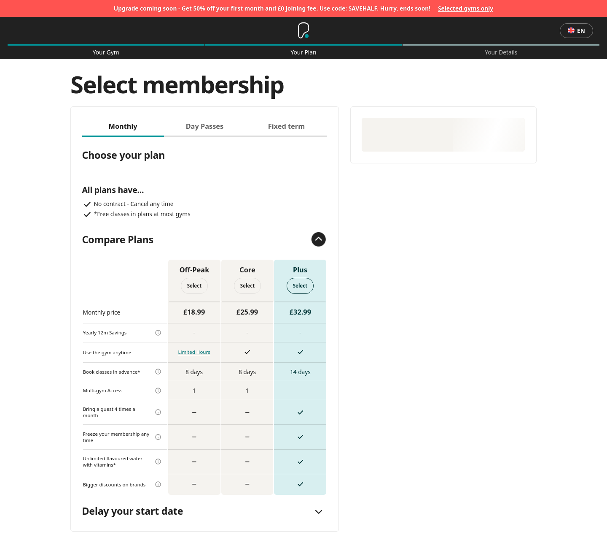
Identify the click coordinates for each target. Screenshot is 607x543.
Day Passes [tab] (205, 126)
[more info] (158, 332)
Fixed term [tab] (286, 126)
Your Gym (106, 52)
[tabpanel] (205, 316)
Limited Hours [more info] (194, 352)
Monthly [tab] (122, 126)
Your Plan (303, 52)
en (576, 31)
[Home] (303, 31)
